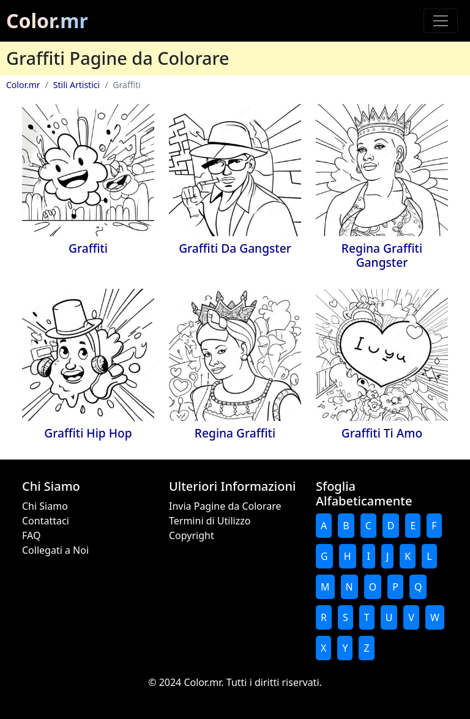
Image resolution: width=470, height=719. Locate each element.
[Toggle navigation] (440, 21)
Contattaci (45, 520)
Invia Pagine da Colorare (225, 506)
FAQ (31, 535)
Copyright (191, 535)
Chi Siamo (45, 506)
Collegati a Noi (55, 550)
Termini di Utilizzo (209, 520)
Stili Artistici (76, 85)
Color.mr (47, 20)
